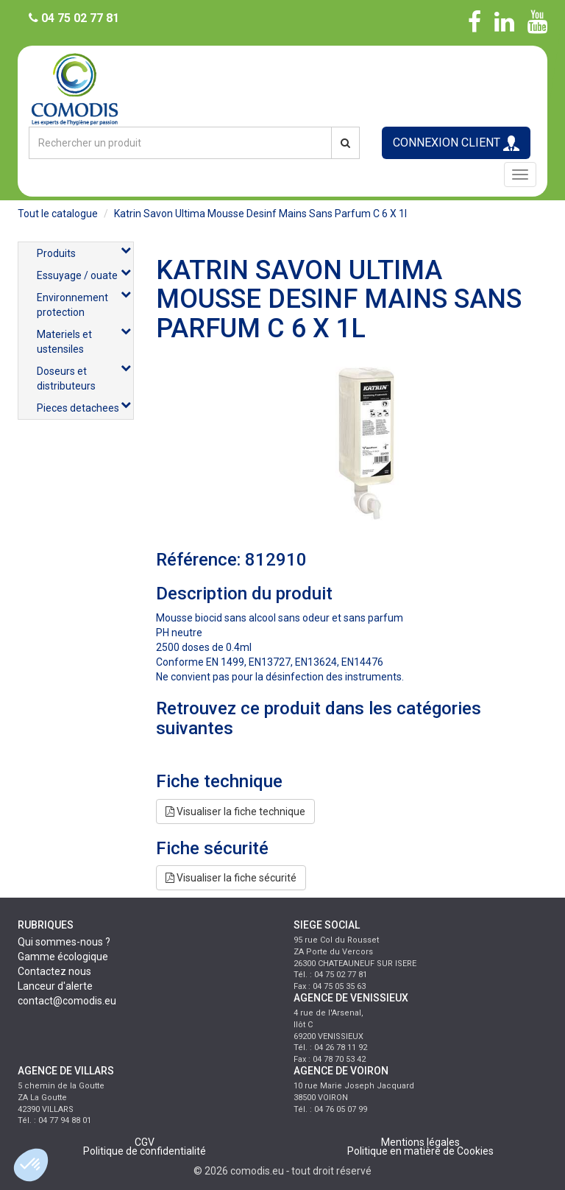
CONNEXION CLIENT (456, 143)
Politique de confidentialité (144, 1151)
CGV (144, 1142)
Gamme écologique (63, 956)
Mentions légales (420, 1142)
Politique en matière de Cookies (420, 1151)
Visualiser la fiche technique (235, 811)
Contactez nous (54, 971)
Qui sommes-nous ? (64, 942)
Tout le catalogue (58, 213)
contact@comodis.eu (67, 1001)
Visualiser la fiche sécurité (231, 878)
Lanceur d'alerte (55, 986)
